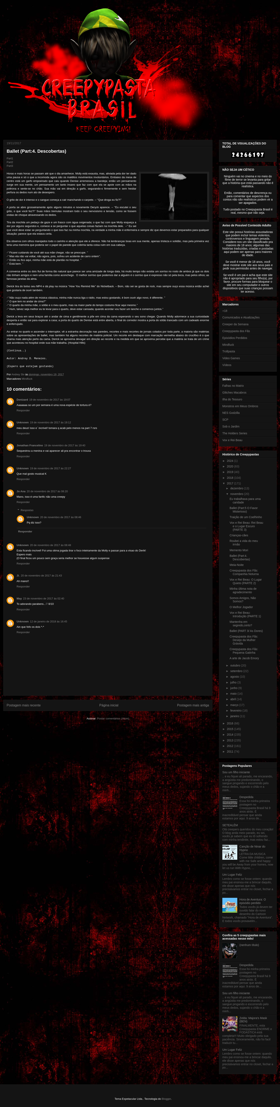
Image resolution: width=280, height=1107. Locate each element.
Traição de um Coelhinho (246, 517)
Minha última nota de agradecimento (243, 590)
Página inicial (108, 705)
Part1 (10, 158)
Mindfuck (27, 378)
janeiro (235, 716)
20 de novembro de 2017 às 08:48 (50, 545)
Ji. (18, 575)
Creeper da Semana (235, 324)
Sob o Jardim (230, 426)
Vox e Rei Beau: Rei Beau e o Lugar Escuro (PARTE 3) (246, 526)
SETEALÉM (230, 825)
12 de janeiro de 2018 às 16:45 (48, 621)
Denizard (22, 399)
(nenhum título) (249, 945)
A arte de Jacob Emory (244, 658)
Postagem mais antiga (193, 705)
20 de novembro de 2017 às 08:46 (60, 517)
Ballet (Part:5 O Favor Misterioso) (244, 509)
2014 (230, 734)
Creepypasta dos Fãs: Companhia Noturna (244, 572)
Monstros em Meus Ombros (240, 406)
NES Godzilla (231, 412)
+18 (224, 310)
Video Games (231, 358)
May (19, 598)
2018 (230, 477)
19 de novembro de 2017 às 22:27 (50, 468)
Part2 (10, 162)
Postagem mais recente (24, 705)
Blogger (166, 1098)
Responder (23, 410)
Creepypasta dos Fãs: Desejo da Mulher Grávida (244, 640)
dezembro (237, 488)
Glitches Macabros (234, 392)
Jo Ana (21, 491)
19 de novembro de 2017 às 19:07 (49, 399)
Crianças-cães (239, 535)
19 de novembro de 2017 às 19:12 (50, 422)
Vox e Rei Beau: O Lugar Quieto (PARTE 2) (246, 581)
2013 (230, 740)
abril (233, 699)
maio (233, 693)
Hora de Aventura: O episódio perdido (253, 901)
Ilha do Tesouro (232, 399)
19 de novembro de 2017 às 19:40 (64, 445)
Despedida (246, 797)
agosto (235, 676)
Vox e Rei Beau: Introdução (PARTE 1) (245, 614)
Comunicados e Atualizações (241, 317)
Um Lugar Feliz (232, 874)
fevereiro (236, 710)
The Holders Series (234, 433)
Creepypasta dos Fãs (236, 331)
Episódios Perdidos (234, 338)
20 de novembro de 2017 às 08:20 (47, 491)
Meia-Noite (237, 565)
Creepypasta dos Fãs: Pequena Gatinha (244, 650)
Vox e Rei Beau (232, 440)
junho (234, 688)
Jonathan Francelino (30, 445)
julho (233, 682)
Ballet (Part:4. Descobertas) (240, 557)
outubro (235, 665)
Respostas (27, 510)
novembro (237, 494)
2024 (230, 460)
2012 (230, 746)
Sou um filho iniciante (236, 772)
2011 (230, 751)
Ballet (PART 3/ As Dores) (246, 631)
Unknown (23, 422)
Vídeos (226, 365)
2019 (230, 472)
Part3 (10, 165)
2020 (230, 466)
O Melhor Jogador (241, 607)
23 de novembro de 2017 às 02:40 (43, 598)
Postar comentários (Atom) (113, 718)
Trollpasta (228, 351)
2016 (230, 723)
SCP (225, 419)
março (234, 705)
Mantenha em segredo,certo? (241, 623)
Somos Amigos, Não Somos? (243, 599)
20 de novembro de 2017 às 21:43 (41, 575)
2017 (230, 483)
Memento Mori (239, 550)
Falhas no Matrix (233, 385)
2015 (230, 729)
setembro (236, 671)
